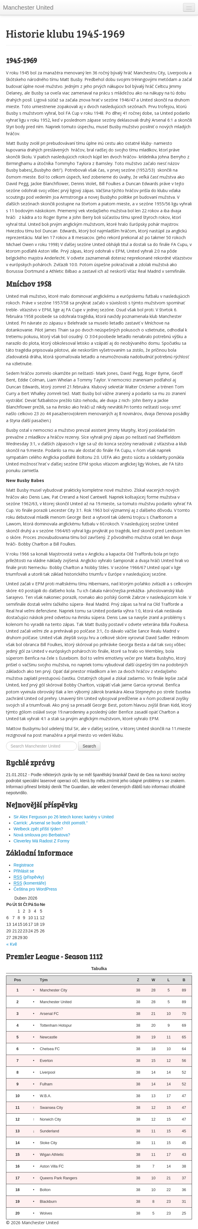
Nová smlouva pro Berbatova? (42, 834)
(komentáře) (30, 883)
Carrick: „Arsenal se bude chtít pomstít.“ (51, 822)
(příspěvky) (29, 877)
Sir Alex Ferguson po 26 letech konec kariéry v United (64, 816)
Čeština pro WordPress (35, 889)
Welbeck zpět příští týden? (38, 828)
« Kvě (11, 944)
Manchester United (28, 7)
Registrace (24, 865)
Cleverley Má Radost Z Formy (41, 841)
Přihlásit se (24, 871)
